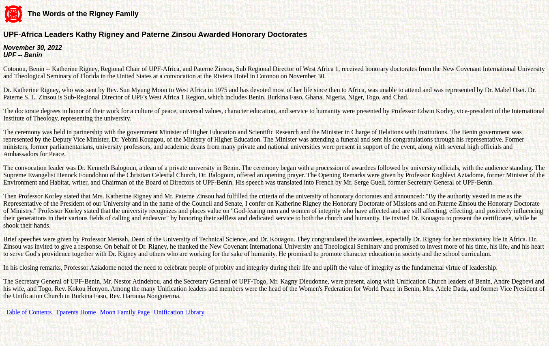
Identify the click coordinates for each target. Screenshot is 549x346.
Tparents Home (76, 312)
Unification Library (179, 312)
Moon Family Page (125, 312)
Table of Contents (29, 312)
